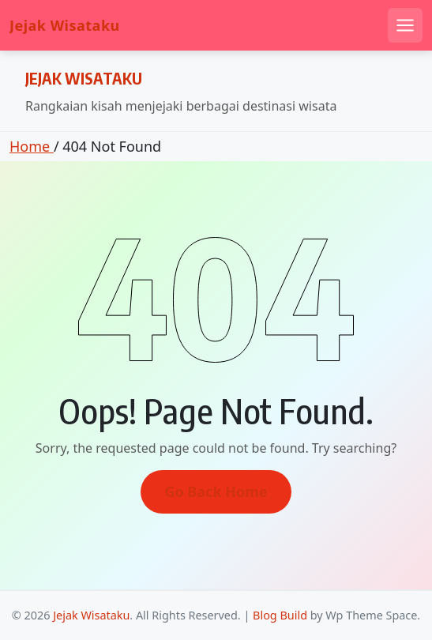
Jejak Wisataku (64, 26)
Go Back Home (215, 491)
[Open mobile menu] (405, 25)
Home (31, 146)
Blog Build (280, 615)
